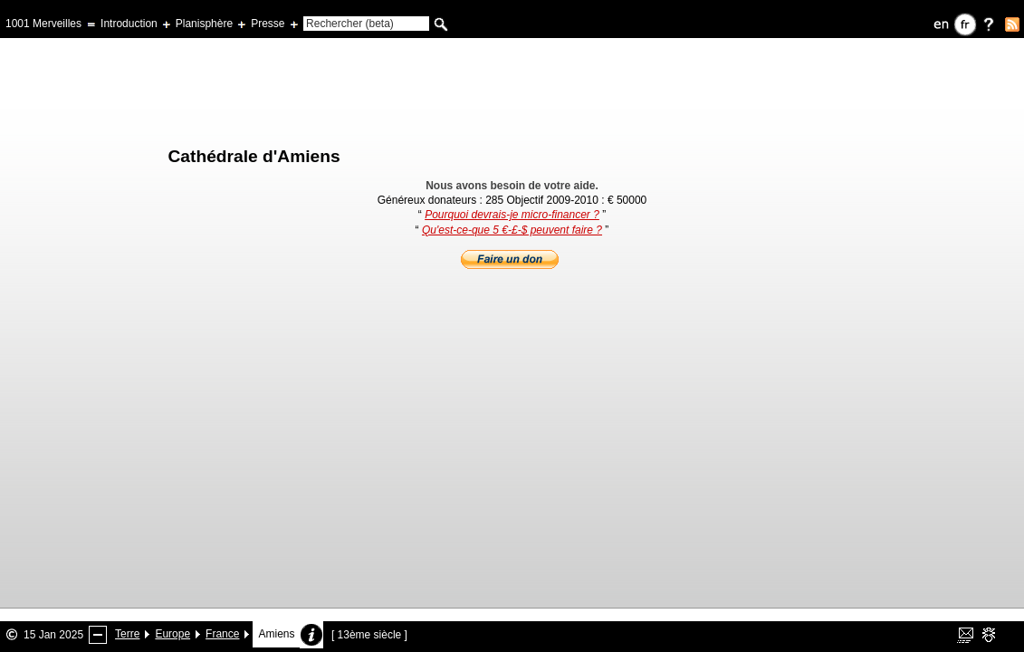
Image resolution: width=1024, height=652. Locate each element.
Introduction (129, 23)
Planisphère (204, 23)
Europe (172, 634)
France (222, 634)
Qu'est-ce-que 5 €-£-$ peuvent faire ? (512, 230)
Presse (267, 23)
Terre (127, 634)
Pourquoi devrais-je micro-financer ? (512, 214)
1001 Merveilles (43, 23)
